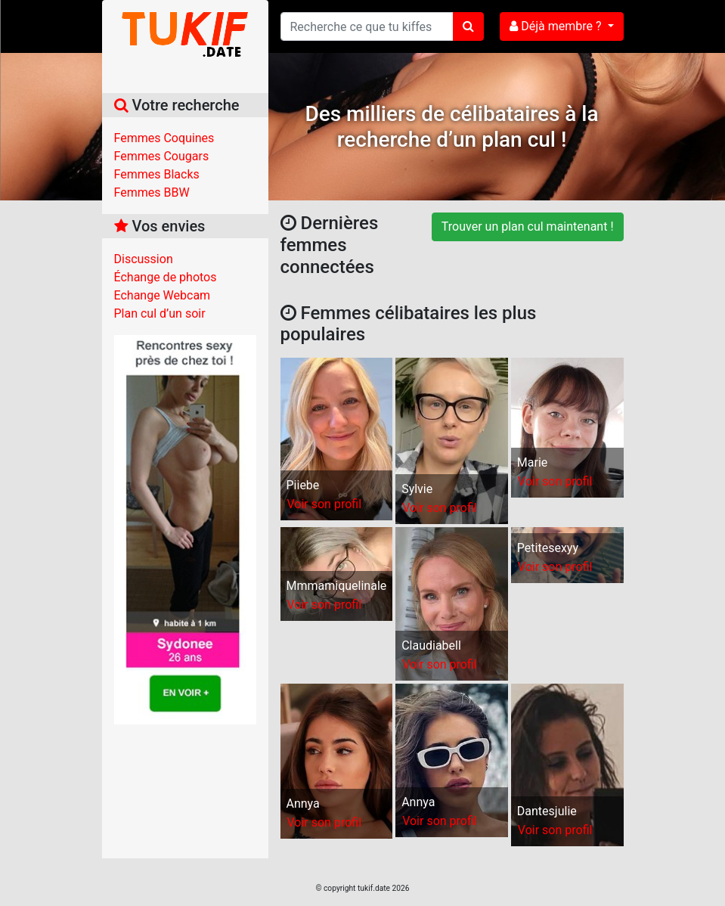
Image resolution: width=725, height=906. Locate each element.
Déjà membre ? (557, 26)
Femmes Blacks (157, 174)
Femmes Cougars (161, 156)
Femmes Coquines (164, 138)
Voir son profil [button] (324, 504)
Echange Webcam (162, 295)
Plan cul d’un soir (160, 313)
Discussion (143, 259)
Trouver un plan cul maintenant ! (528, 226)
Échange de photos (165, 277)
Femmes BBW (152, 192)
